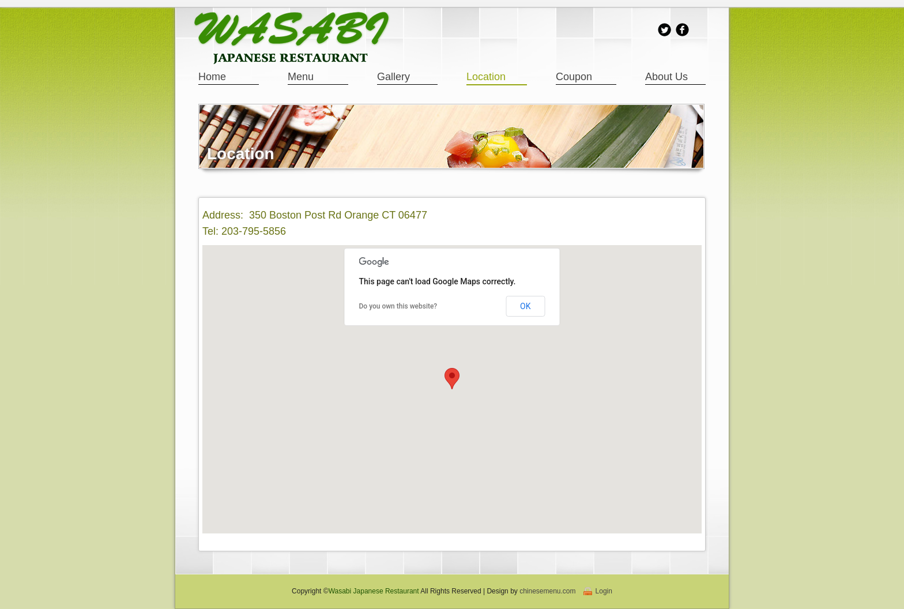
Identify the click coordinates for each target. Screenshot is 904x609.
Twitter (664, 29)
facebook (682, 29)
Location (486, 76)
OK (525, 306)
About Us (666, 76)
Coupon (574, 76)
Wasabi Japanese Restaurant (374, 591)
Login (604, 591)
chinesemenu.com (547, 591)
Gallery (393, 76)
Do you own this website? (398, 306)
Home (212, 76)
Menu (301, 76)
